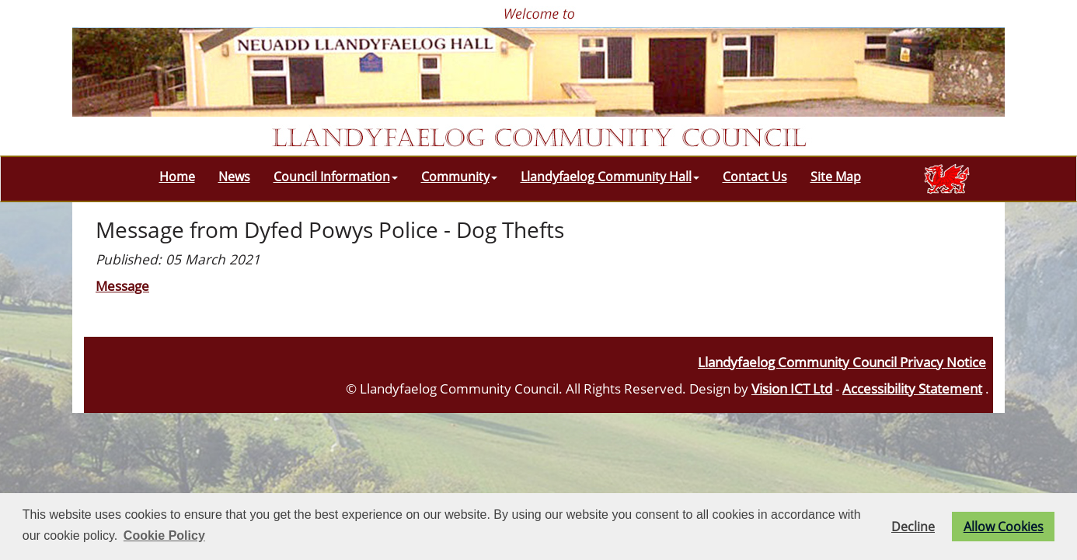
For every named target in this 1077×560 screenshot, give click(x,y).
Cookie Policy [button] (164, 535)
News (234, 176)
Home (177, 176)
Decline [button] (913, 526)
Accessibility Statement (912, 388)
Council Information (336, 176)
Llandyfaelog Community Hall (610, 176)
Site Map (835, 176)
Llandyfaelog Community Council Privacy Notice (842, 361)
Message (122, 285)
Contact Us (755, 176)
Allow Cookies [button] (1004, 526)
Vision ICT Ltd (791, 388)
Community (459, 176)
